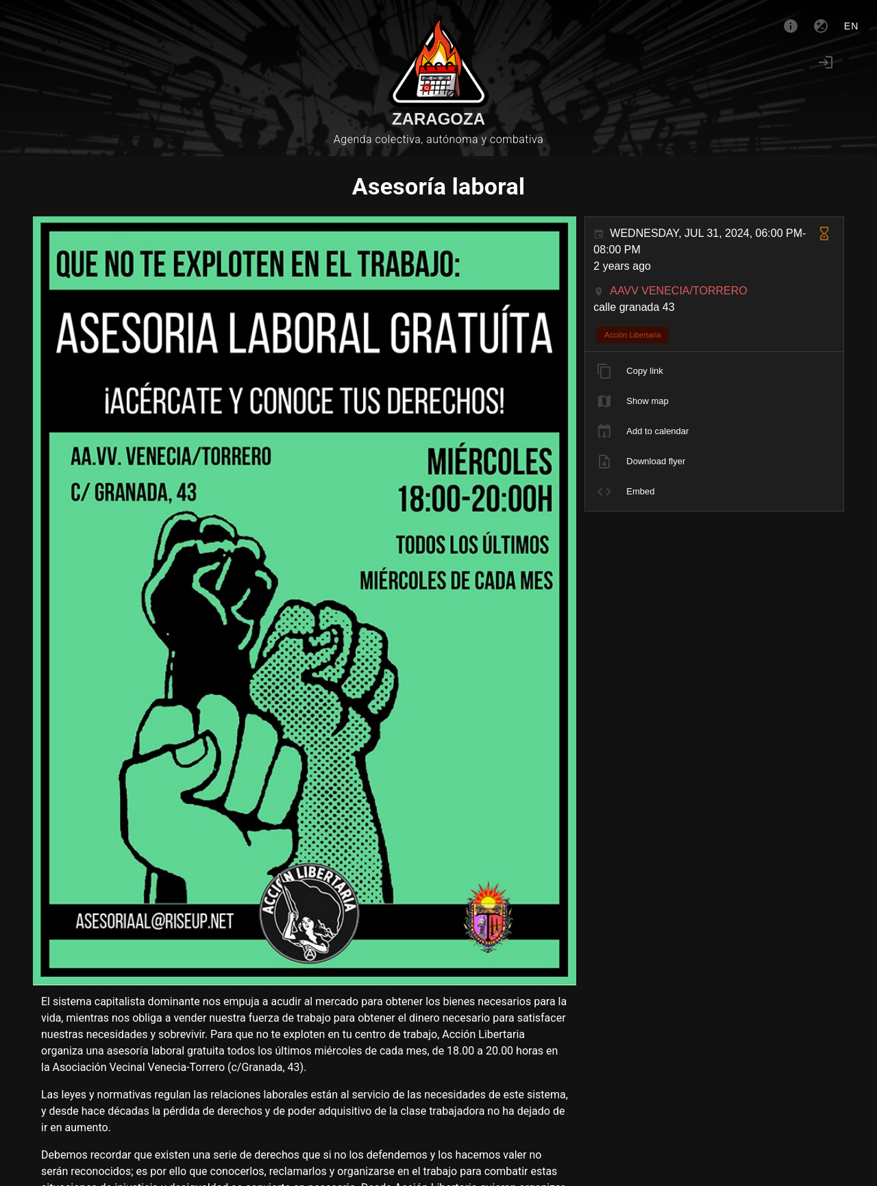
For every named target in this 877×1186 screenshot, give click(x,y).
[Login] (825, 62)
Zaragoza (438, 119)
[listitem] (714, 371)
